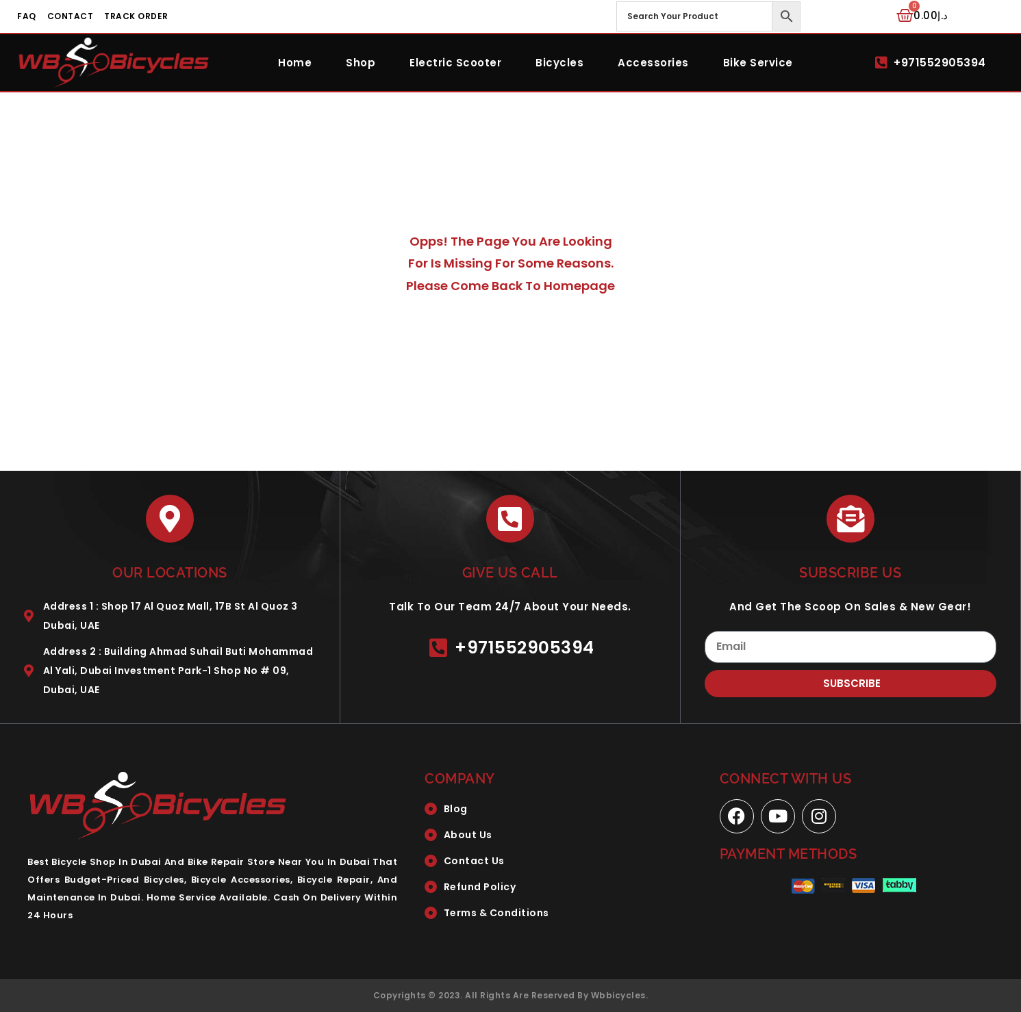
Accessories (653, 62)
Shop (360, 62)
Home (295, 62)
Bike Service (758, 62)
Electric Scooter (455, 62)
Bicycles (559, 62)
